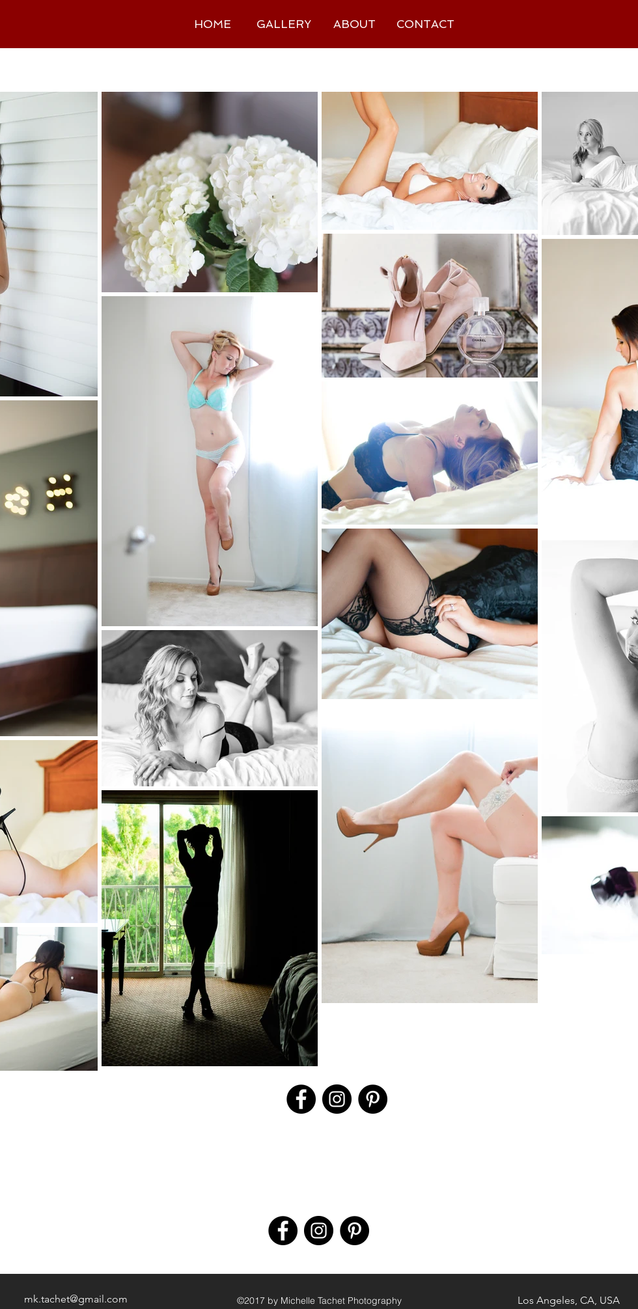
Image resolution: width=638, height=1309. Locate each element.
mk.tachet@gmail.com (76, 1299)
